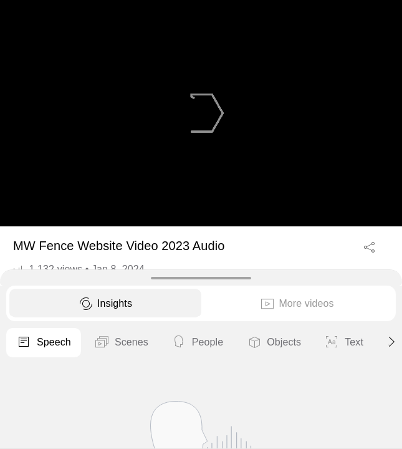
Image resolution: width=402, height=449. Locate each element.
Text (343, 343)
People (197, 343)
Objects (273, 343)
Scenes (121, 343)
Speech (43, 343)
